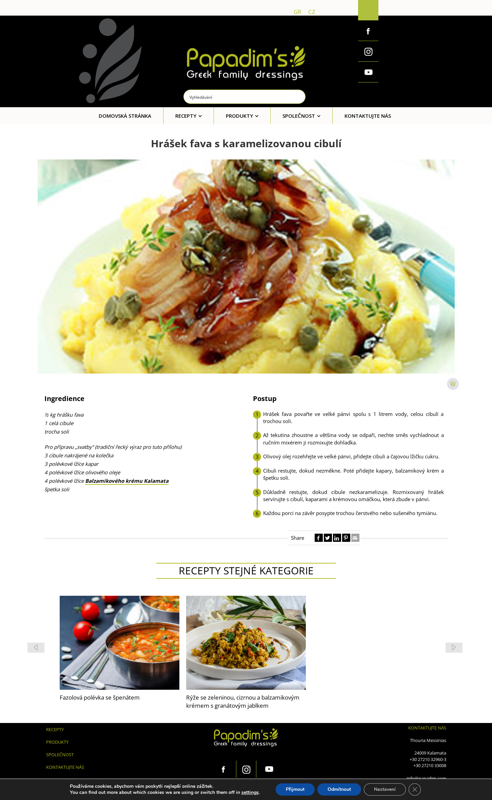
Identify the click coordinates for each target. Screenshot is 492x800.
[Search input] (245, 97)
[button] (454, 648)
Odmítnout (339, 789)
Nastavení (385, 789)
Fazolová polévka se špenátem (226, 697)
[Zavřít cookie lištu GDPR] (415, 789)
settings (250, 792)
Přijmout (295, 789)
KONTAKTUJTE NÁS (65, 767)
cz (311, 12)
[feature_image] (119, 642)
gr (297, 12)
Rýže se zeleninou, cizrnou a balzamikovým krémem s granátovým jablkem (116, 701)
